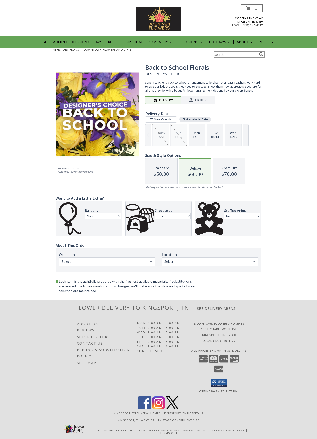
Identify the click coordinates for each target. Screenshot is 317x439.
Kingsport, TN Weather (136, 420)
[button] (252, 8)
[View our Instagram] (158, 408)
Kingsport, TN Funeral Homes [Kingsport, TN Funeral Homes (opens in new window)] (137, 413)
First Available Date (195, 119)
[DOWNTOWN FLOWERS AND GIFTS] (158, 19)
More (267, 42)
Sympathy (161, 42)
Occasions (191, 42)
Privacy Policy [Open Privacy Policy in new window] (195, 430)
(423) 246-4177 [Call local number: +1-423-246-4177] (253, 25)
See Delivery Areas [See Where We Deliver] (216, 308)
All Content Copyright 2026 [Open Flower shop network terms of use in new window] (118, 430)
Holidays (220, 42)
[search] (261, 54)
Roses (113, 42)
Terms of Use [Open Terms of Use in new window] (171, 433)
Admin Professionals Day (77, 42)
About (245, 42)
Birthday (134, 42)
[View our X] (172, 408)
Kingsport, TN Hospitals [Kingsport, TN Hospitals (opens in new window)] (183, 413)
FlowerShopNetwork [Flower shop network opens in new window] (161, 430)
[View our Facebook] (144, 408)
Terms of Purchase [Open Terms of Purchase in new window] (228, 430)
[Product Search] (235, 54)
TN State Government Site (178, 420)
